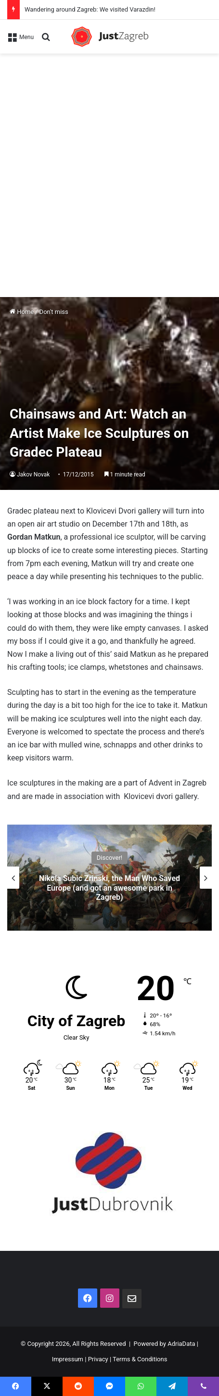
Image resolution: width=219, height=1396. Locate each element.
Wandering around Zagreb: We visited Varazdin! (90, 9)
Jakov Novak (33, 474)
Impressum (67, 1359)
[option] (109, 878)
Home (22, 311)
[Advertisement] (109, 168)
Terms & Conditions (140, 1359)
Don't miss (53, 311)
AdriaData (181, 1343)
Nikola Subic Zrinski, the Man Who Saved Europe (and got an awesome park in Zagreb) (109, 887)
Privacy (98, 1359)
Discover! (109, 857)
